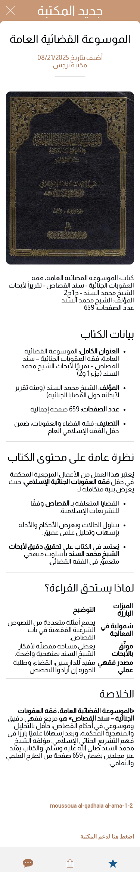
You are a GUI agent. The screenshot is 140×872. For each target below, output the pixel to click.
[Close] (10, 10)
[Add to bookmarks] (113, 863)
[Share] (70, 863)
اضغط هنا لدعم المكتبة (107, 836)
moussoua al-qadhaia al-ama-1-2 (91, 805)
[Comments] (27, 863)
